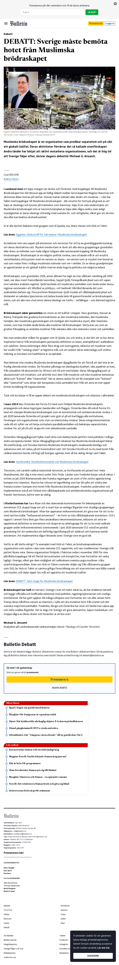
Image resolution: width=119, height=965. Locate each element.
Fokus (63, 914)
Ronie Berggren (9, 888)
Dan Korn (7, 873)
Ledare (6, 923)
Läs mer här (103, 947)
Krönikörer (65, 905)
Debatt (8, 34)
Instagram (64, 944)
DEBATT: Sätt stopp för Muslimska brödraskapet (44, 581)
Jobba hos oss (10, 957)
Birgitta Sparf (9, 891)
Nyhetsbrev (64, 953)
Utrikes (6, 914)
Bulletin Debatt (11, 178)
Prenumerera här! (14, 852)
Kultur (63, 918)
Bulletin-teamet (10, 940)
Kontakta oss (65, 948)
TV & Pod (8, 910)
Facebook (64, 940)
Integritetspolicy (10, 944)
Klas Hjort (8, 871)
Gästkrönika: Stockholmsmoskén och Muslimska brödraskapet (52, 462)
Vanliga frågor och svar (13, 948)
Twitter (62, 935)
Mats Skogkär (9, 868)
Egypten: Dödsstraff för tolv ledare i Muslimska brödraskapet (51, 234)
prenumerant (32, 672)
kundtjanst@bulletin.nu (23, 834)
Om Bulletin (8, 935)
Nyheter (7, 905)
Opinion (64, 910)
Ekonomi (7, 918)
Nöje (63, 923)
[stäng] (115, 3)
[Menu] (6, 23)
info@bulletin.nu (19, 831)
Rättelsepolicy (9, 953)
